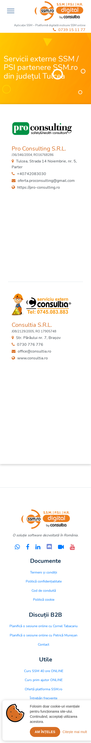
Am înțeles (45, 732)
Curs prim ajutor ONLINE (44, 679)
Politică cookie (43, 599)
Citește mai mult (75, 732)
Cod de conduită (44, 590)
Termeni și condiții (43, 572)
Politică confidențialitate (44, 581)
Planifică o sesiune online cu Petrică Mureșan (43, 635)
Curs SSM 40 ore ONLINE (43, 670)
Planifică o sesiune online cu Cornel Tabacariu (43, 626)
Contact (43, 644)
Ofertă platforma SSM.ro (43, 689)
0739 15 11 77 (69, 30)
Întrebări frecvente (43, 698)
